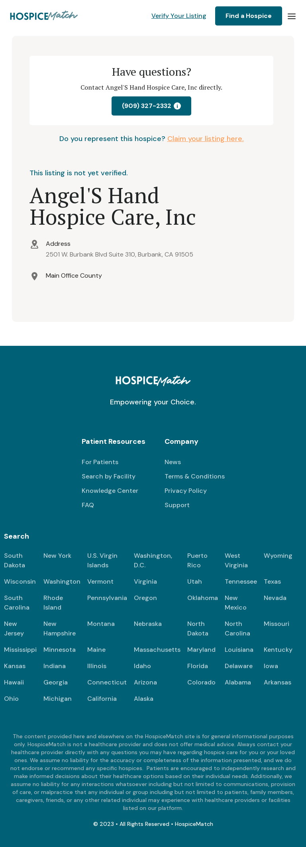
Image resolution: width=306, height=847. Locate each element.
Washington (61, 581)
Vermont (100, 581)
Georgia (55, 682)
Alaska (143, 698)
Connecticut (107, 682)
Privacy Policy (186, 490)
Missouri (276, 624)
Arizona (145, 682)
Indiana (54, 666)
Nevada (275, 598)
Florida (197, 666)
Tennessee (241, 581)
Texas (272, 581)
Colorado (201, 682)
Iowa (271, 666)
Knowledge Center (110, 490)
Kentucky (278, 649)
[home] (44, 16)
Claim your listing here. (205, 138)
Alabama (238, 682)
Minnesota (59, 649)
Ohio (11, 698)
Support (177, 505)
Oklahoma (202, 598)
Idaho (142, 666)
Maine (96, 649)
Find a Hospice (249, 16)
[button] (291, 16)
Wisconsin (20, 581)
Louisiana (239, 649)
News (173, 462)
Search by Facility (108, 476)
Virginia (145, 581)
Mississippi (20, 649)
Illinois (96, 666)
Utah (194, 581)
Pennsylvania (107, 598)
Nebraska (148, 624)
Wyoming (278, 555)
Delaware (239, 666)
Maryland (201, 649)
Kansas (15, 666)
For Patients (100, 462)
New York (57, 555)
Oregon (145, 598)
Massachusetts (157, 649)
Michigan (57, 698)
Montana (101, 624)
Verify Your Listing (178, 16)
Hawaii (14, 682)
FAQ (88, 505)
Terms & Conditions (195, 476)
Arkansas (277, 682)
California (102, 698)
